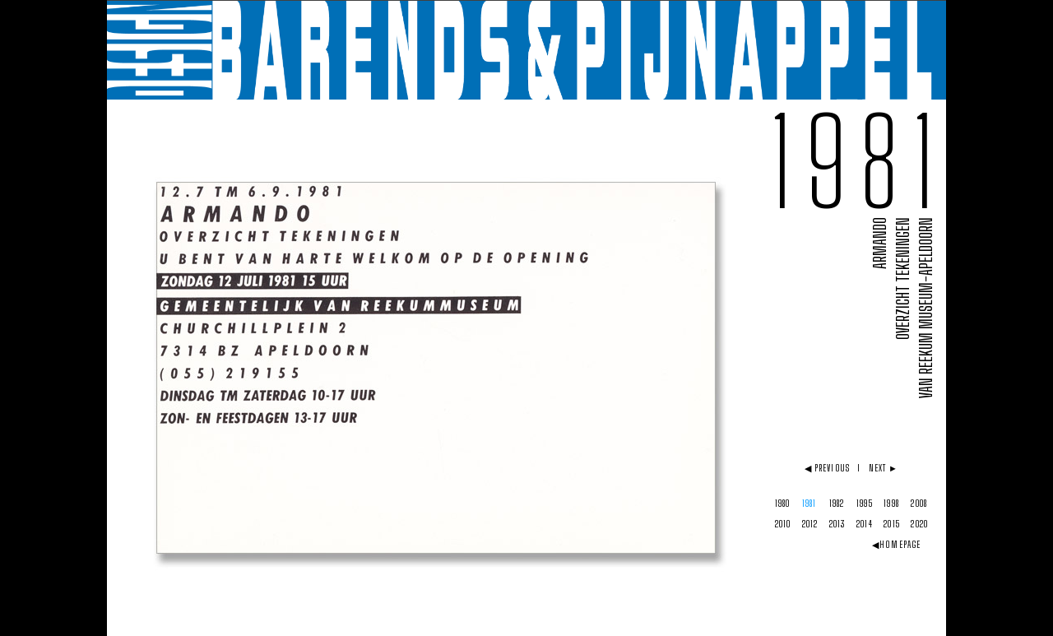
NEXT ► (884, 467)
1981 (809, 503)
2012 (810, 523)
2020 (919, 523)
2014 (864, 523)
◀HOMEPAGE (896, 544)
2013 (837, 523)
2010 (783, 523)
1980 (782, 503)
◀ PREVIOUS (827, 467)
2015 (891, 523)
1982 (836, 503)
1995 (864, 503)
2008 (918, 503)
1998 (891, 503)
